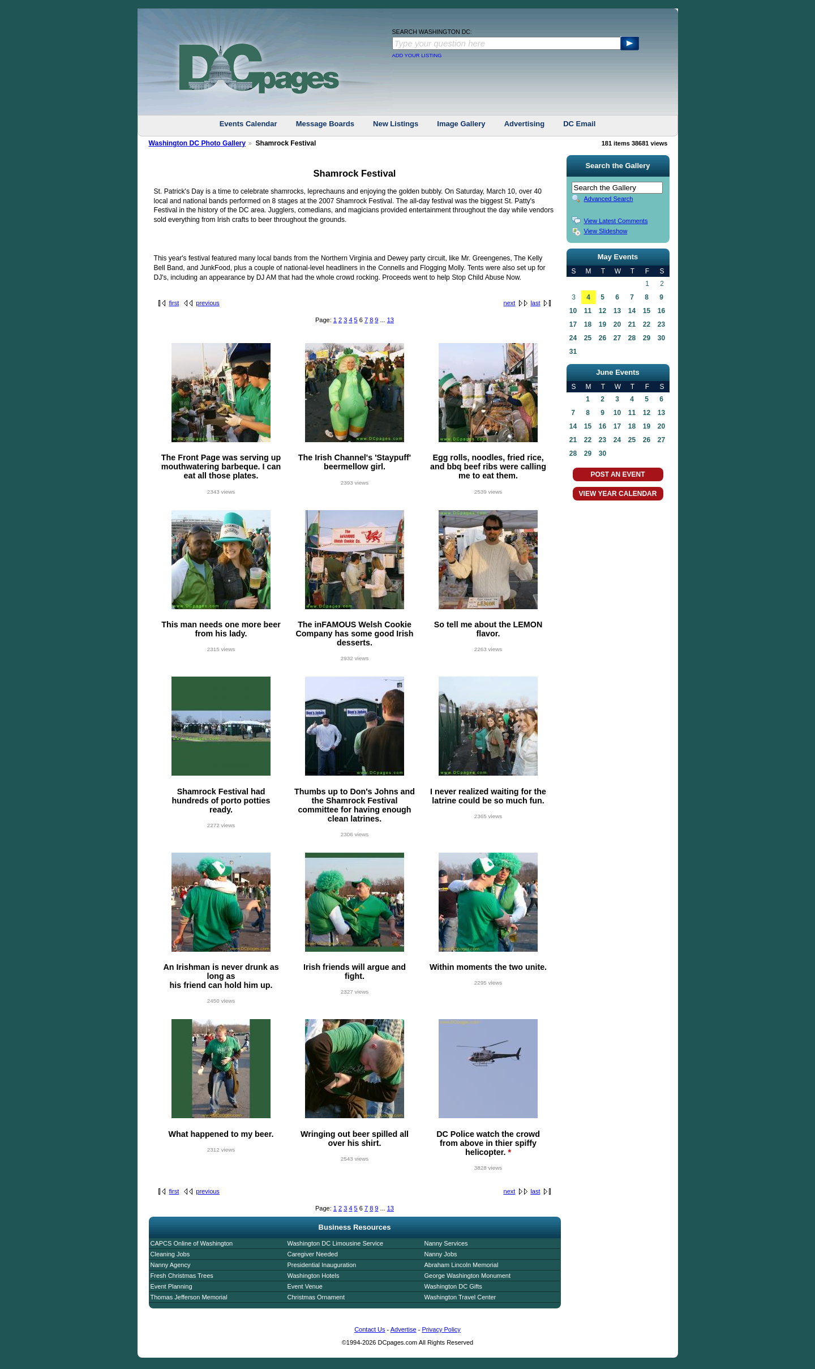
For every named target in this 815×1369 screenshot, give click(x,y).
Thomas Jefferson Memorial (189, 1297)
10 (573, 311)
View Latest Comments (616, 220)
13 (390, 319)
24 (573, 338)
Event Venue (305, 1286)
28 (632, 338)
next (510, 303)
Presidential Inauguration (322, 1264)
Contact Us (369, 1329)
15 (646, 311)
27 (617, 338)
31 (573, 352)
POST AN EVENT (617, 474)
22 (646, 324)
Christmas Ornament (316, 1297)
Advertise (404, 1329)
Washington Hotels (314, 1275)
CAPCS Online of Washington (192, 1243)
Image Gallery (461, 123)
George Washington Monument (467, 1275)
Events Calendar (248, 123)
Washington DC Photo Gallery (197, 143)
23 (661, 324)
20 (617, 324)
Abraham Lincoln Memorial (461, 1264)
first (174, 303)
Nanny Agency (171, 1264)
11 (587, 311)
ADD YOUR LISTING (417, 55)
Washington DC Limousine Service (336, 1243)
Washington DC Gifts (453, 1286)
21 (632, 324)
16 (661, 311)
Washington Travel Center (460, 1297)
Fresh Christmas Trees (182, 1275)
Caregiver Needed (313, 1254)
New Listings (395, 123)
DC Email (579, 123)
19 (602, 324)
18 (587, 324)
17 (573, 324)
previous (208, 303)
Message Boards (325, 123)
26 (602, 338)
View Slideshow (606, 231)
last (535, 303)
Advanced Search (608, 198)
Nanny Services (446, 1243)
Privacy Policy (441, 1329)
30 (661, 338)
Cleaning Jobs (170, 1254)
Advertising (524, 123)
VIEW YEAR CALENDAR (618, 494)
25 (587, 338)
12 (602, 311)
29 (646, 338)
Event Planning (171, 1286)
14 (632, 311)
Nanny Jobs (440, 1254)
